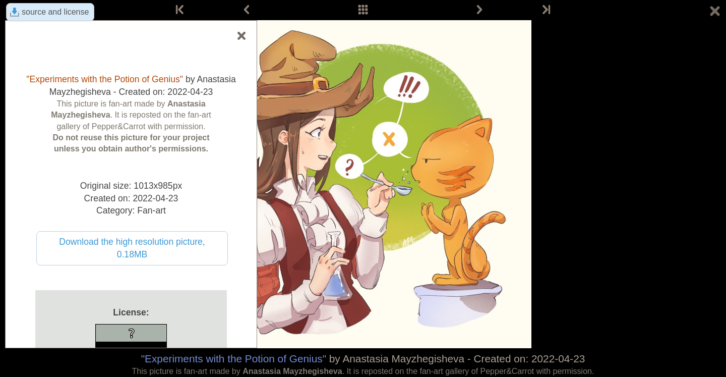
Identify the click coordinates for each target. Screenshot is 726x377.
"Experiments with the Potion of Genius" (233, 358)
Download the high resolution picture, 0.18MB (132, 248)
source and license (55, 12)
